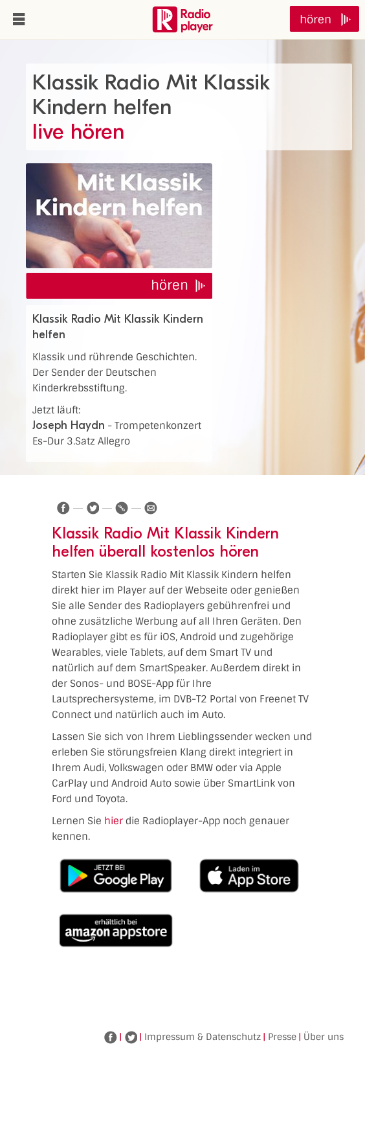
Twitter (130, 1037)
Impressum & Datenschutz (202, 1037)
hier (113, 820)
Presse (282, 1037)
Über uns (324, 1037)
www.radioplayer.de (182, 19)
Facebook (110, 1037)
